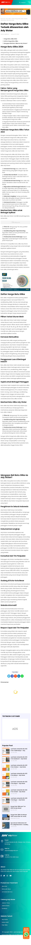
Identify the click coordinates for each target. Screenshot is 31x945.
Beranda (3, 18)
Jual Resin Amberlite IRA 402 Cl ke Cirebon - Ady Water (19, 766)
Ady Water (5, 919)
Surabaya (4, 908)
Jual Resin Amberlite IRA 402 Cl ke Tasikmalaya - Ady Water (19, 749)
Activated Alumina (7, 892)
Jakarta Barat (5, 905)
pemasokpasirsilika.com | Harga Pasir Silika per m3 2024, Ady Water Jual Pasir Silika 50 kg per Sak (15, 934)
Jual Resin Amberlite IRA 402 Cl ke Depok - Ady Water (19, 782)
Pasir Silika (8, 18)
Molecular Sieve (6, 889)
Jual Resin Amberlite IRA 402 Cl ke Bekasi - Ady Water (19, 774)
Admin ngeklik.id (5, 34)
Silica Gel (4, 886)
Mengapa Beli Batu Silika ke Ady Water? (15, 43)
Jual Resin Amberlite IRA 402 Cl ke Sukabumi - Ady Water (19, 758)
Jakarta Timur (6, 903)
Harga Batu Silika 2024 (10, 39)
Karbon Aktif (5, 922)
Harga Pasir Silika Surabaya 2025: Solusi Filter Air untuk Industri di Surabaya (19, 815)
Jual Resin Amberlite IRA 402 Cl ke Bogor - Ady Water (19, 799)
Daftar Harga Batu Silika (11, 41)
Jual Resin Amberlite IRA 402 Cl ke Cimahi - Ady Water (19, 791)
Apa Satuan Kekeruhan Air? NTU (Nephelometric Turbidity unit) (19, 824)
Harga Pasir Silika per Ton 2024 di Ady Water (18, 807)
